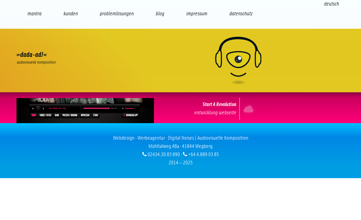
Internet (247, 109)
